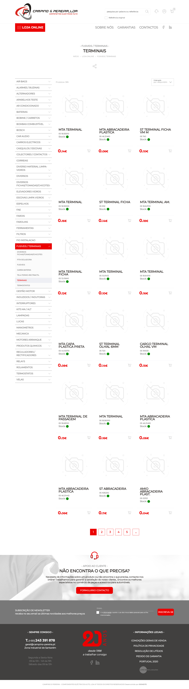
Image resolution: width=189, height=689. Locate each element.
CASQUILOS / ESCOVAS (29, 148)
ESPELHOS (22, 204)
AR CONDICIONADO (27, 106)
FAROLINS (22, 222)
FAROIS (20, 216)
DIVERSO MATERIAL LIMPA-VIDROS (31, 169)
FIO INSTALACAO (25, 240)
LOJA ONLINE (30, 28)
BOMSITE (143, 684)
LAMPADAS (22, 315)
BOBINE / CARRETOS (28, 118)
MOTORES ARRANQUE (28, 340)
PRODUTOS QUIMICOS (28, 346)
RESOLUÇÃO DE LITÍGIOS (149, 651)
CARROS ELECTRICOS (28, 142)
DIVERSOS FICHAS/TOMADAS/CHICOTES (32, 184)
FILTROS (21, 234)
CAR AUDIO (22, 136)
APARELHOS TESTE (27, 100)
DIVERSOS (22, 176)
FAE (18, 210)
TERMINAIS (22, 280)
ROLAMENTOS (24, 367)
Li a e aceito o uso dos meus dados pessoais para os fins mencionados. (124, 614)
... (136, 532)
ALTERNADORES (25, 94)
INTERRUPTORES (25, 303)
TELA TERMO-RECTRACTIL (28, 275)
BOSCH (20, 130)
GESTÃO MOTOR (25, 291)
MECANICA (22, 334)
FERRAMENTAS (24, 228)
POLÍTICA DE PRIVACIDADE (148, 646)
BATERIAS (21, 112)
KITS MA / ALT (23, 309)
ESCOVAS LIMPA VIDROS (30, 198)
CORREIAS (22, 161)
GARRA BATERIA (24, 270)
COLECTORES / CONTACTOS (31, 154)
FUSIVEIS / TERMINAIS (106, 57)
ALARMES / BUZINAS (27, 88)
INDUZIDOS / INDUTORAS (30, 297)
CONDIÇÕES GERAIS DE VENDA (148, 640)
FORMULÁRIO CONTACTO (94, 590)
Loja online (88, 57)
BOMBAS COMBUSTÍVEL (30, 124)
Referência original (117, 18)
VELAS (20, 380)
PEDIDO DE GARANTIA (148, 656)
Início (76, 57)
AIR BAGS (21, 81)
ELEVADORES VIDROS (28, 192)
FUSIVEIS (21, 265)
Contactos (148, 28)
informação (107, 613)
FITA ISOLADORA (24, 260)
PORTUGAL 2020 (148, 661)
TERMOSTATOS (23, 286)
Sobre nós (104, 28)
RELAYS (20, 361)
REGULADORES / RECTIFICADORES (26, 354)
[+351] (40, 641)
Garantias (126, 28)
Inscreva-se (165, 612)
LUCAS (20, 321)
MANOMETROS (24, 328)
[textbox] (128, 12)
